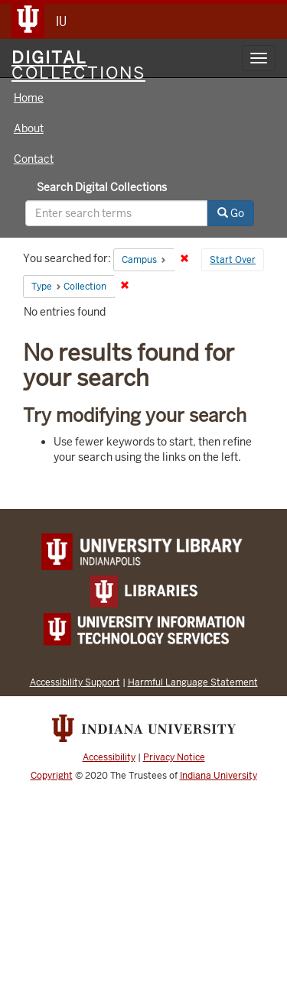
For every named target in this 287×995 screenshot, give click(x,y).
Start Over (233, 260)
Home (29, 98)
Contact (34, 159)
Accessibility (109, 757)
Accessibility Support (75, 682)
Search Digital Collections (102, 187)
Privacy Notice (174, 757)
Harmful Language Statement (193, 682)
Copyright (52, 776)
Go (230, 213)
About (29, 128)
